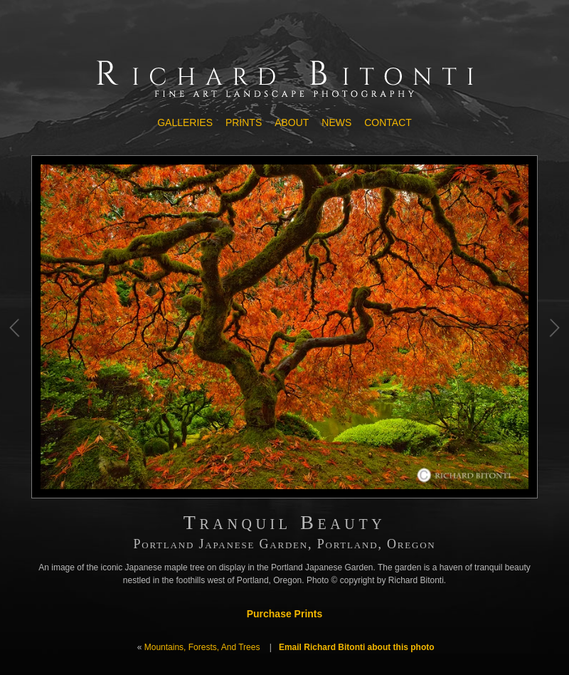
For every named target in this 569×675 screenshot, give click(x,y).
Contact (388, 122)
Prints (243, 122)
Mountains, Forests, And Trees (202, 647)
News (336, 122)
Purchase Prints (285, 613)
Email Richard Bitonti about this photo (357, 647)
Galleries (185, 122)
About (292, 122)
